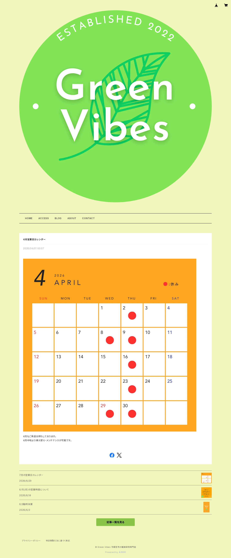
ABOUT (71, 218)
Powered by (115, 552)
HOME (29, 218)
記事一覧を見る (115, 522)
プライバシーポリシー (31, 540)
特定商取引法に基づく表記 (58, 540)
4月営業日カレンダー (34, 239)
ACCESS (43, 218)
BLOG (58, 218)
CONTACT (88, 218)
